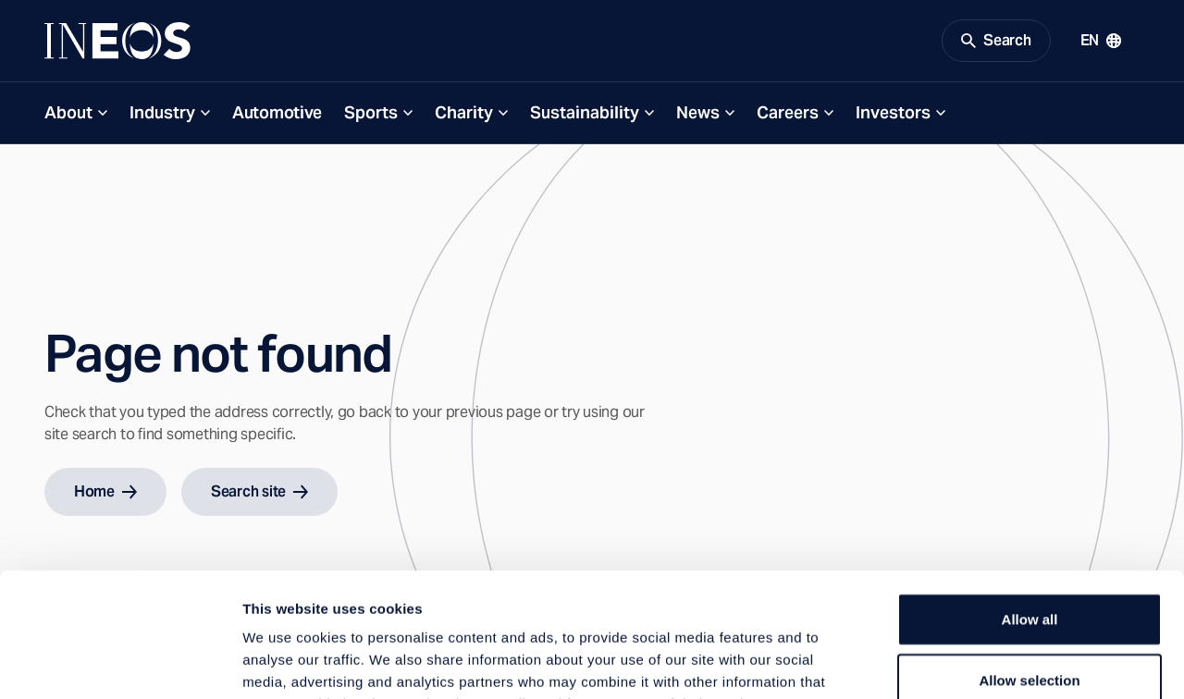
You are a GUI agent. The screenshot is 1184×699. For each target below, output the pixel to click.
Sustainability (584, 112)
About (68, 112)
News (698, 112)
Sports (371, 112)
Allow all (1030, 502)
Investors (893, 112)
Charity (464, 112)
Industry (162, 112)
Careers (788, 112)
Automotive (277, 112)
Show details (971, 662)
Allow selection (1029, 563)
